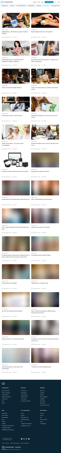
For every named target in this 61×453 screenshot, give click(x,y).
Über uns (42, 413)
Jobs (41, 417)
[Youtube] (29, 439)
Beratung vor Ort (25, 417)
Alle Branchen (24, 397)
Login (42, 2)
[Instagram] (24, 439)
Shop (39, 2)
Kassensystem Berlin (25, 401)
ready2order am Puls (25, 425)
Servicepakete (5, 417)
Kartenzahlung (5, 394)
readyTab (42, 392)
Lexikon (3, 421)
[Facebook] (26, 439)
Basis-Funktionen (6, 390)
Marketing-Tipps (31, 5)
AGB (3, 443)
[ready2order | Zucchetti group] (11, 447)
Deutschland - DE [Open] (7, 439)
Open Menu (58, 2)
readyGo (42, 394)
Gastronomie (24, 390)
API (21, 421)
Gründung (12, 5)
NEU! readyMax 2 (44, 397)
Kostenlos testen (49, 2)
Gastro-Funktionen (6, 392)
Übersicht (42, 390)
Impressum (7, 443)
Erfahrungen (24, 399)
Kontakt (34, 2)
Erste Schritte (5, 415)
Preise (3, 403)
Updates (4, 423)
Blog (3, 419)
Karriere (42, 415)
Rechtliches (39, 5)
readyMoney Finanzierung (8, 429)
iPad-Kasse (42, 401)
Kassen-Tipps (46, 5)
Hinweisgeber (43, 423)
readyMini (42, 399)
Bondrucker (42, 403)
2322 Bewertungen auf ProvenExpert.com (14, 449)
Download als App (25, 419)
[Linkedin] (21, 439)
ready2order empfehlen (26, 423)
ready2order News (6, 427)
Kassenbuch (4, 399)
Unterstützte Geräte (44, 405)
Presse (41, 421)
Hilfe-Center (4, 413)
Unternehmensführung (21, 5)
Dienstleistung (24, 394)
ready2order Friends (55, 5)
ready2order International (8, 425)
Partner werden (43, 419)
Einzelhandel (24, 392)
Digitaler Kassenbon (6, 397)
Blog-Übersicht (5, 5)
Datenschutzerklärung (15, 443)
